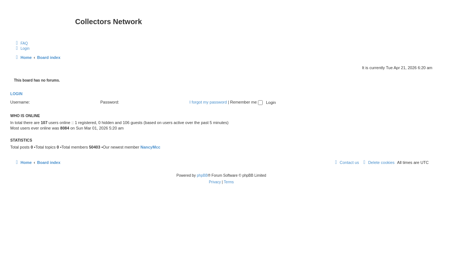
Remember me (246, 102)
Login (16, 93)
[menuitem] (21, 43)
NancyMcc (150, 147)
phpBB (202, 175)
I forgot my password (208, 102)
